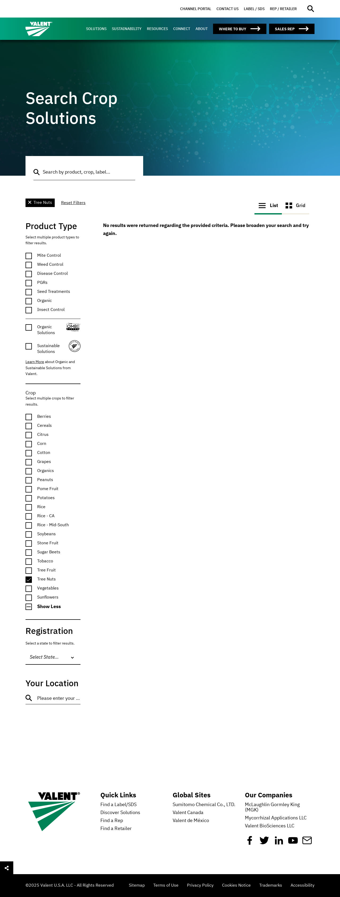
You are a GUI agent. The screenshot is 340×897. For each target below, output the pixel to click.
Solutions (96, 28)
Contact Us (227, 8)
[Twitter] (264, 842)
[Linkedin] (279, 842)
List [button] (268, 205)
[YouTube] (293, 842)
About (202, 28)
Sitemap (137, 885)
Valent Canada (188, 812)
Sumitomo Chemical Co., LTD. (204, 804)
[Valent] (49, 28)
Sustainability (127, 28)
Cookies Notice (236, 885)
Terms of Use (165, 885)
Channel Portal (195, 8)
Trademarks (270, 885)
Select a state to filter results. (50, 643)
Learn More (35, 362)
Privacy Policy (200, 885)
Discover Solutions (120, 812)
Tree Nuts (40, 203)
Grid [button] (295, 205)
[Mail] (307, 842)
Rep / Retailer (283, 8)
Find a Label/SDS (118, 804)
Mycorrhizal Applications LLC (276, 818)
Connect (181, 28)
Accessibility (302, 885)
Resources (157, 28)
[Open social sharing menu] (6, 868)
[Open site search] (310, 8)
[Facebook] (249, 842)
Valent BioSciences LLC (269, 826)
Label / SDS (254, 8)
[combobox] (53, 657)
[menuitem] (195, 9)
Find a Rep (111, 820)
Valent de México (191, 820)
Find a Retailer (116, 828)
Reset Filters (73, 203)
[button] (53, 607)
